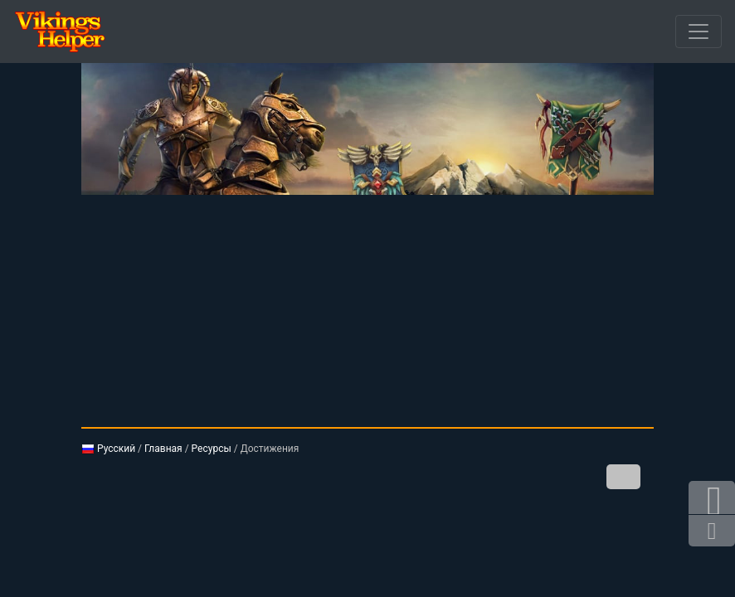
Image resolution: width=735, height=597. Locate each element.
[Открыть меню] (698, 31)
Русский (108, 448)
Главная (163, 448)
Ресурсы (211, 448)
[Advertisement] (367, 311)
